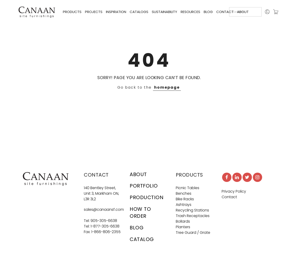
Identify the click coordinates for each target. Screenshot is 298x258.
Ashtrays (183, 204)
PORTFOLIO (144, 185)
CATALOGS (139, 11)
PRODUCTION (146, 197)
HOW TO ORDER (140, 212)
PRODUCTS (72, 11)
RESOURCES (190, 11)
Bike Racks (185, 199)
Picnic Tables (187, 188)
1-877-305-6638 (105, 226)
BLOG (208, 11)
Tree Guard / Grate (193, 232)
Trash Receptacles (193, 215)
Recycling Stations (192, 210)
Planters (183, 227)
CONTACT (225, 11)
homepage (167, 87)
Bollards (183, 221)
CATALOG (142, 239)
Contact (229, 197)
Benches (183, 193)
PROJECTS (93, 11)
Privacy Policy (234, 191)
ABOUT (243, 11)
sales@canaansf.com (104, 209)
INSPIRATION (116, 11)
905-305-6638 (104, 220)
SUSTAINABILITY (164, 11)
